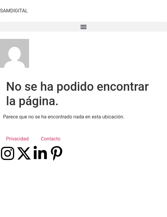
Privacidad (17, 139)
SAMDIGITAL (14, 11)
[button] (83, 27)
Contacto (51, 139)
